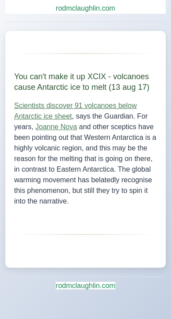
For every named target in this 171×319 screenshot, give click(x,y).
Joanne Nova (56, 127)
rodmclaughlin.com (85, 8)
